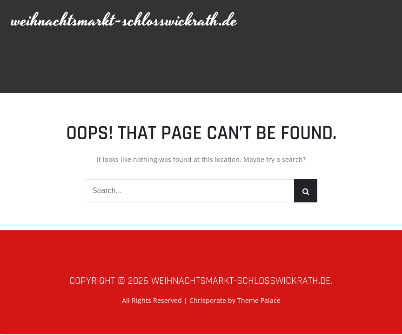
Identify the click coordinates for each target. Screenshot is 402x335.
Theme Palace (259, 300)
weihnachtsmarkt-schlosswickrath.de (125, 20)
